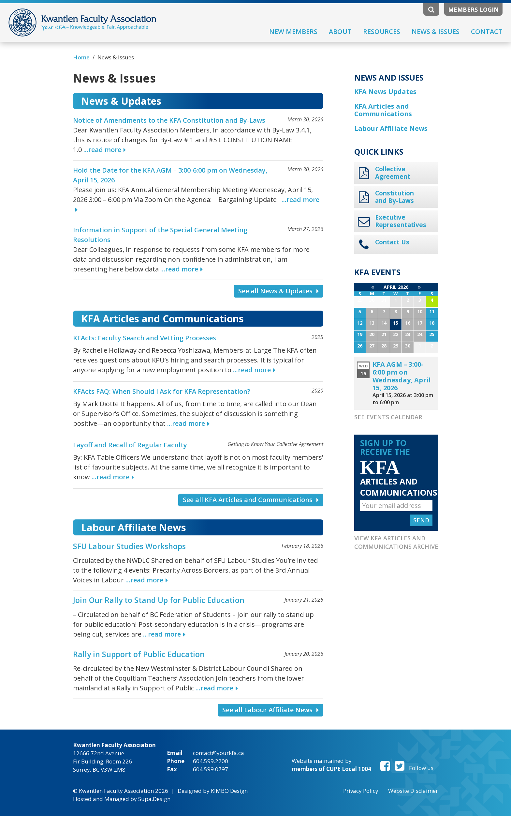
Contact (487, 31)
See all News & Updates (278, 290)
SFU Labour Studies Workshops (129, 546)
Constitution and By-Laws (394, 197)
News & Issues (436, 31)
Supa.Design (154, 799)
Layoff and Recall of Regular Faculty (130, 444)
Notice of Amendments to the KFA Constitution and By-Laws (169, 120)
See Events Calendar (388, 417)
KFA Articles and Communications (383, 110)
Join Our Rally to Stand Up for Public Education (158, 600)
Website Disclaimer (413, 790)
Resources (381, 31)
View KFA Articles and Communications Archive (396, 542)
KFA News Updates (385, 91)
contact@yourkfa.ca (218, 753)
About (340, 31)
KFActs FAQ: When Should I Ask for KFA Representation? (161, 391)
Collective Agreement (392, 172)
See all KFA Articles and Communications (251, 499)
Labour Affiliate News (391, 128)
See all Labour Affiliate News (270, 709)
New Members (293, 31)
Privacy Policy (360, 790)
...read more (102, 149)
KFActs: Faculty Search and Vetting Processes (144, 337)
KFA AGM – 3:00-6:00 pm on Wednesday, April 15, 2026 (401, 376)
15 (395, 323)
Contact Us (392, 242)
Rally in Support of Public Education (139, 654)
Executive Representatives (400, 221)
